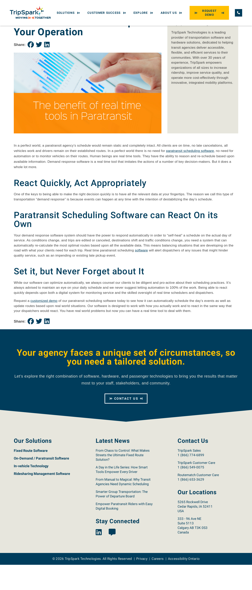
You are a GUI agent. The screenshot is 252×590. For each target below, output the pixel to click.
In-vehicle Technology (31, 491)
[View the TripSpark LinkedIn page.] (99, 558)
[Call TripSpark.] (238, 12)
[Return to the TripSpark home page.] (30, 12)
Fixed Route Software (31, 476)
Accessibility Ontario (184, 584)
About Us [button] (172, 13)
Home (17, 29)
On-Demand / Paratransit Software (41, 483)
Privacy (141, 584)
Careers (158, 584)
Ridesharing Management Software (42, 499)
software (141, 275)
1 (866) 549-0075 (191, 492)
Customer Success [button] (107, 13)
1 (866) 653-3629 (191, 505)
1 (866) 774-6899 (191, 480)
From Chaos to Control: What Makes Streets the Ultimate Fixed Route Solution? (123, 480)
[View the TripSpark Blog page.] (112, 558)
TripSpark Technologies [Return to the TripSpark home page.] (83, 584)
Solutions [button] (69, 13)
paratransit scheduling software (190, 176)
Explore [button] (143, 13)
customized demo (44, 326)
